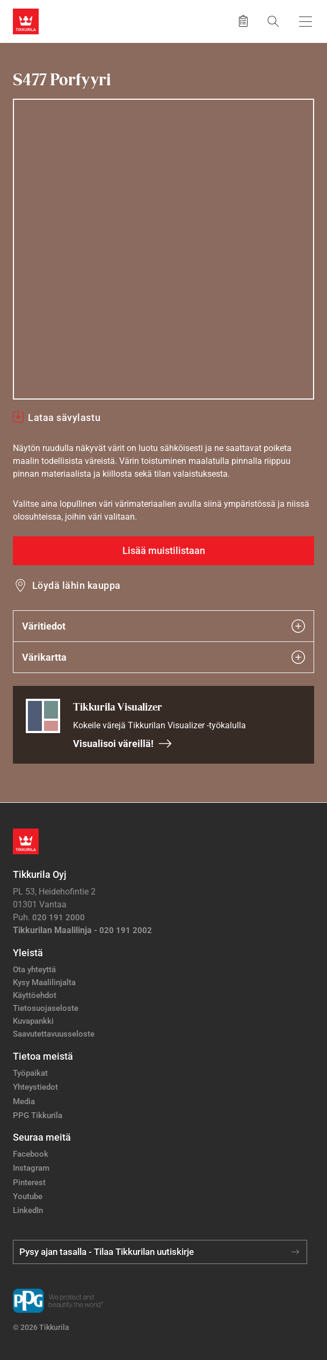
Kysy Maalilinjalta (44, 982)
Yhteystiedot (35, 1087)
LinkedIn (28, 1210)
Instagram (31, 1168)
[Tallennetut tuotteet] (243, 21)
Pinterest (29, 1182)
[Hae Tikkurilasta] (273, 21)
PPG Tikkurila (37, 1115)
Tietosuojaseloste (45, 1008)
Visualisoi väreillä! (122, 743)
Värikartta (163, 657)
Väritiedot (163, 626)
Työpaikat (30, 1073)
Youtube (27, 1196)
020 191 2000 (58, 917)
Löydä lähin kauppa (76, 585)
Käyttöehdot (34, 995)
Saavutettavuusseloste (54, 1034)
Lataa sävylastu (64, 417)
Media (24, 1101)
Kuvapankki (33, 1021)
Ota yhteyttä (34, 969)
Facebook (30, 1154)
